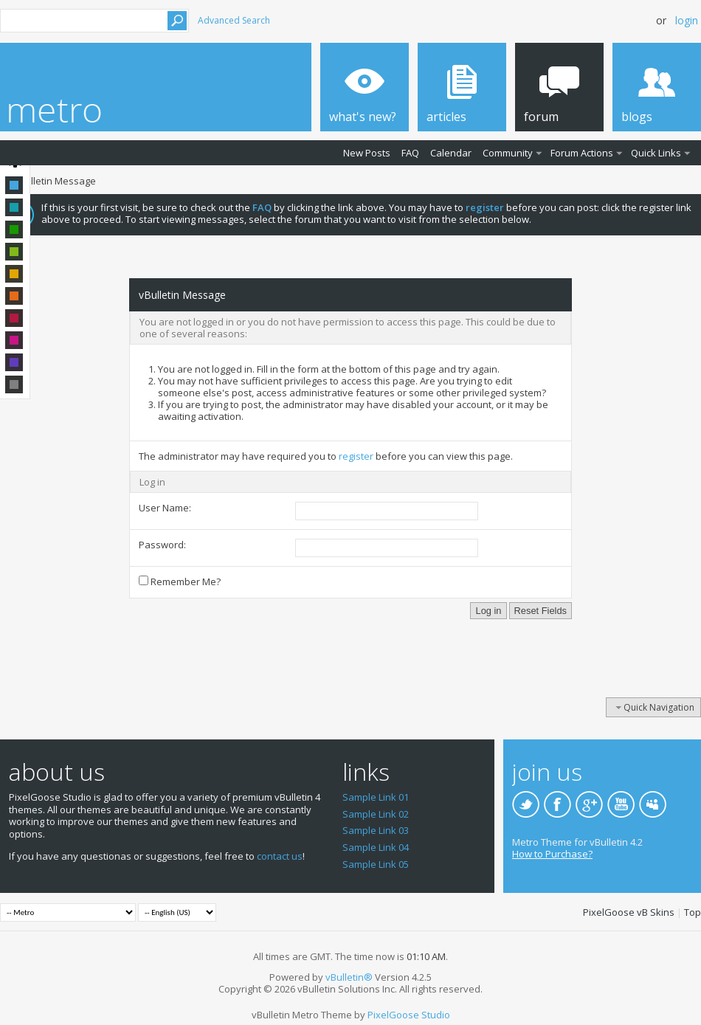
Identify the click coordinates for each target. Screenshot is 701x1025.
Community (508, 152)
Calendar (451, 152)
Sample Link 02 (375, 814)
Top (692, 912)
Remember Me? (180, 581)
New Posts (366, 152)
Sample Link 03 (375, 830)
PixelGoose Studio (408, 1014)
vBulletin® (349, 977)
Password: (162, 545)
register (356, 456)
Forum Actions (581, 152)
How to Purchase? (552, 853)
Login (686, 20)
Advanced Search (234, 20)
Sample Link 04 (375, 847)
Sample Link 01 (375, 797)
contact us (280, 856)
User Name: (165, 508)
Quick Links (656, 152)
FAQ (410, 152)
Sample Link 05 (375, 864)
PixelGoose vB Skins (628, 912)
